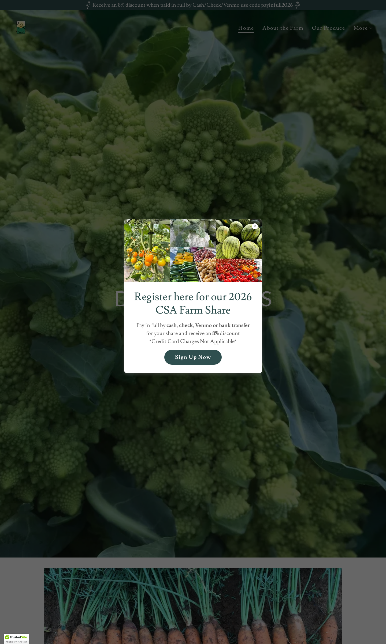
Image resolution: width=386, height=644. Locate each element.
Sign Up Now (193, 357)
